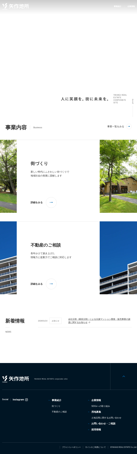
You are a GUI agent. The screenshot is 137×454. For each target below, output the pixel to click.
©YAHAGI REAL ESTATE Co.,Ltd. (123, 447)
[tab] (38, 101)
